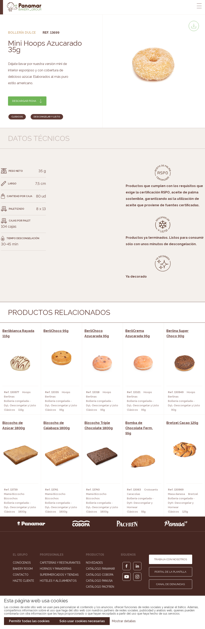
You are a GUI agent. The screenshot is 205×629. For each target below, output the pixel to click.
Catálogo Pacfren (100, 586)
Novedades (94, 562)
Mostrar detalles (124, 621)
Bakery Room (23, 568)
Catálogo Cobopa (99, 574)
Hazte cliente (23, 580)
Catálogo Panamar (100, 568)
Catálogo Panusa (99, 580)
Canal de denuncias (170, 584)
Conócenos (22, 562)
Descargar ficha (24, 100)
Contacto (20, 574)
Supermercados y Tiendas (59, 574)
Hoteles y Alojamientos (58, 580)
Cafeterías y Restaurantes (60, 562)
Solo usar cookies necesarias (82, 621)
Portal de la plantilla (170, 571)
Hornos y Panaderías (55, 568)
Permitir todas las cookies (29, 621)
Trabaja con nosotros (170, 559)
